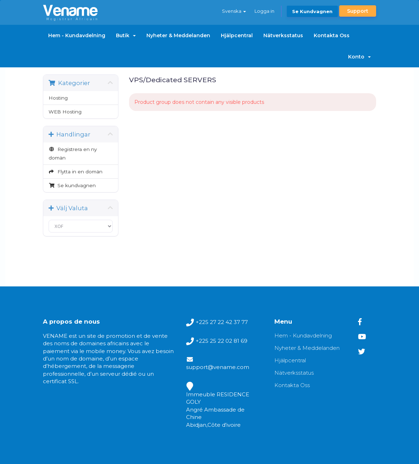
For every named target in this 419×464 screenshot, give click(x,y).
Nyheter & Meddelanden (178, 35)
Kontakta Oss (332, 35)
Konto (359, 57)
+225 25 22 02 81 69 (221, 340)
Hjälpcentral (237, 35)
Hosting (58, 98)
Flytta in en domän (75, 171)
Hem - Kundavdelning (76, 35)
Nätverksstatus (283, 35)
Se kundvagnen (312, 11)
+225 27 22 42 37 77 (222, 322)
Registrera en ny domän (73, 153)
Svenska (234, 11)
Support (357, 11)
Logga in (264, 11)
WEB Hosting (65, 111)
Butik (126, 35)
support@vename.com (217, 367)
